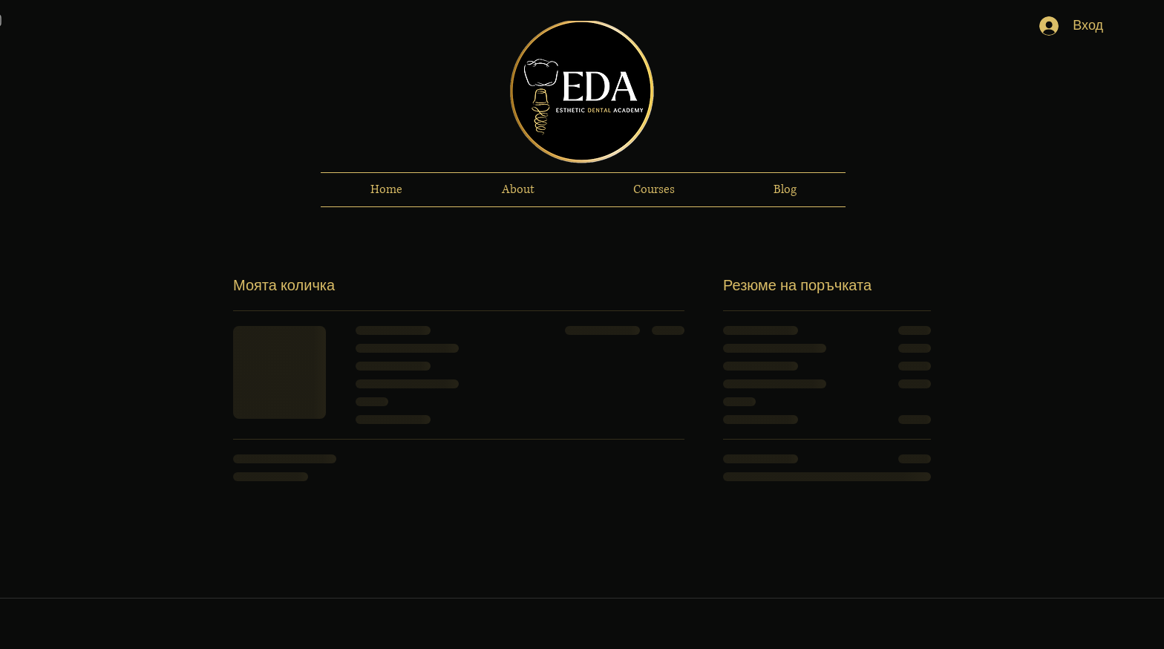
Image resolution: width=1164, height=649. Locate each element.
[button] (517, 189)
